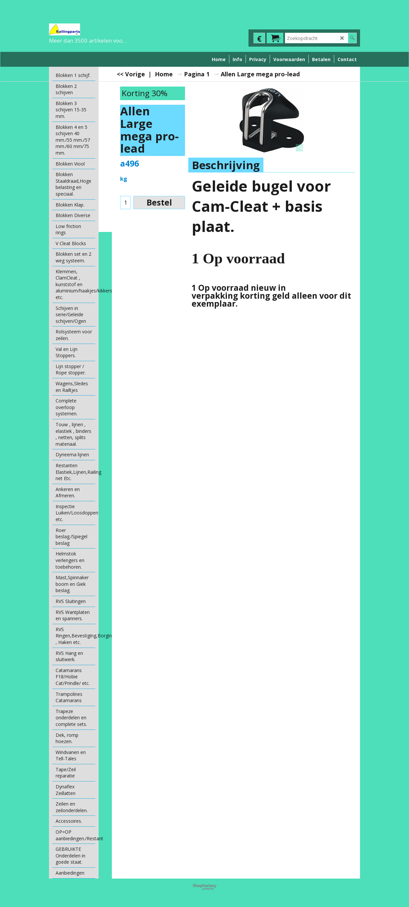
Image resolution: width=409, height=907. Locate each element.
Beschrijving (226, 165)
